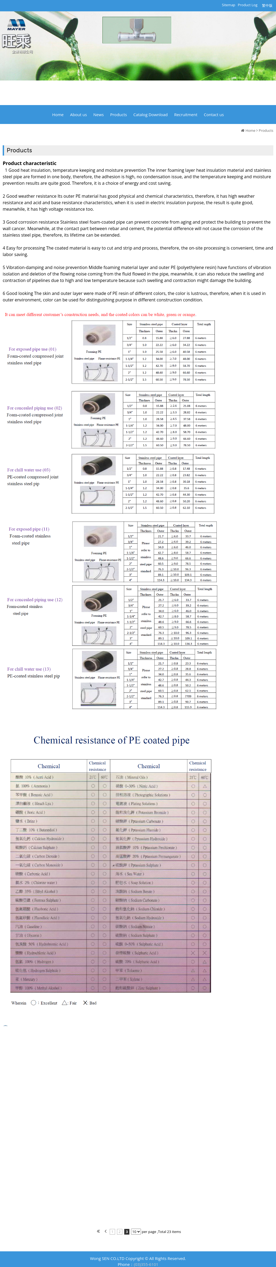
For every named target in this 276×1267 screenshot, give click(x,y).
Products (266, 130)
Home (251, 130)
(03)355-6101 (146, 1264)
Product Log (247, 4)
